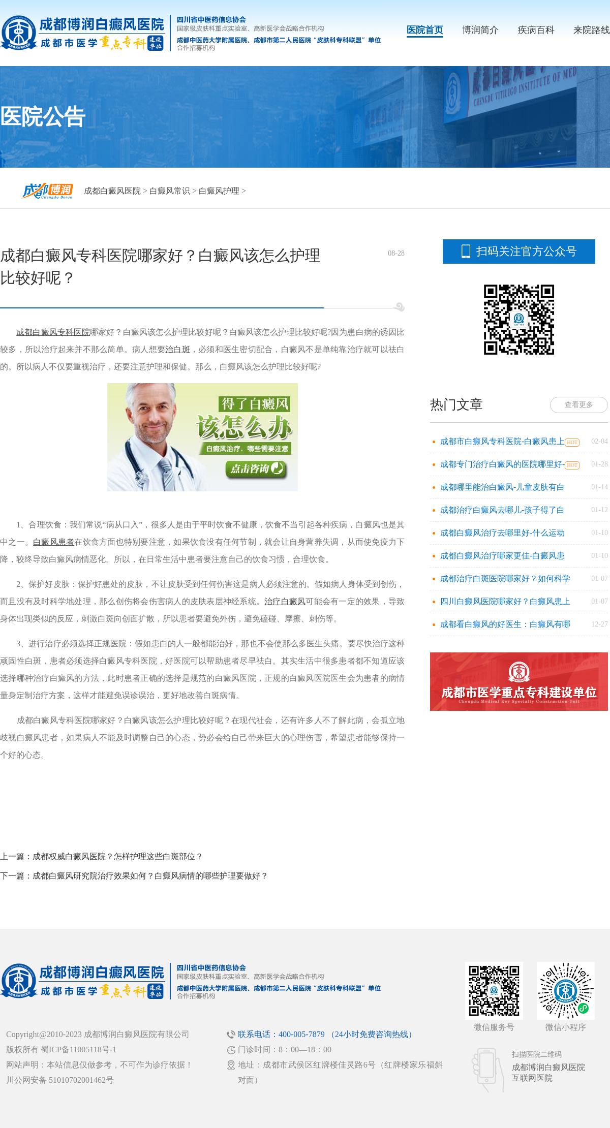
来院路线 (591, 30)
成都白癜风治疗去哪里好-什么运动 (502, 532)
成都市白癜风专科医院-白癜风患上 (502, 441)
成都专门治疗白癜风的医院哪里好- (502, 464)
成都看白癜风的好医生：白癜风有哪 (505, 624)
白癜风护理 (219, 190)
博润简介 (480, 30)
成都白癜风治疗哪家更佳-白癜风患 (502, 555)
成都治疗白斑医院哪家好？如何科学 (505, 578)
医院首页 (425, 30)
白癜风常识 (169, 190)
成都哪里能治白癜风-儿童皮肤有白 (502, 487)
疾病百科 (536, 30)
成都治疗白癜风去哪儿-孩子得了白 (502, 510)
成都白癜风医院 (112, 190)
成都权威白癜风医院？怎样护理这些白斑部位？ (118, 856)
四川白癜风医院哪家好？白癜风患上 (505, 601)
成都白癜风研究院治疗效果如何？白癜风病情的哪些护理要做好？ (150, 875)
